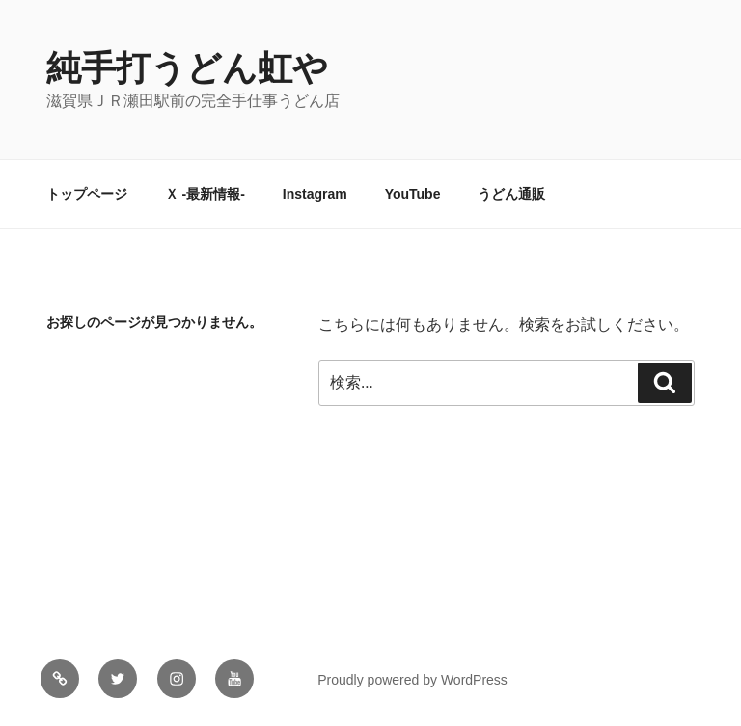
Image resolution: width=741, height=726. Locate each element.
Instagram (315, 194)
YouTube (413, 194)
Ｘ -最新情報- (205, 194)
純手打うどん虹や (187, 68)
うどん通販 (511, 194)
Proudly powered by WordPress (412, 679)
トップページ (86, 194)
